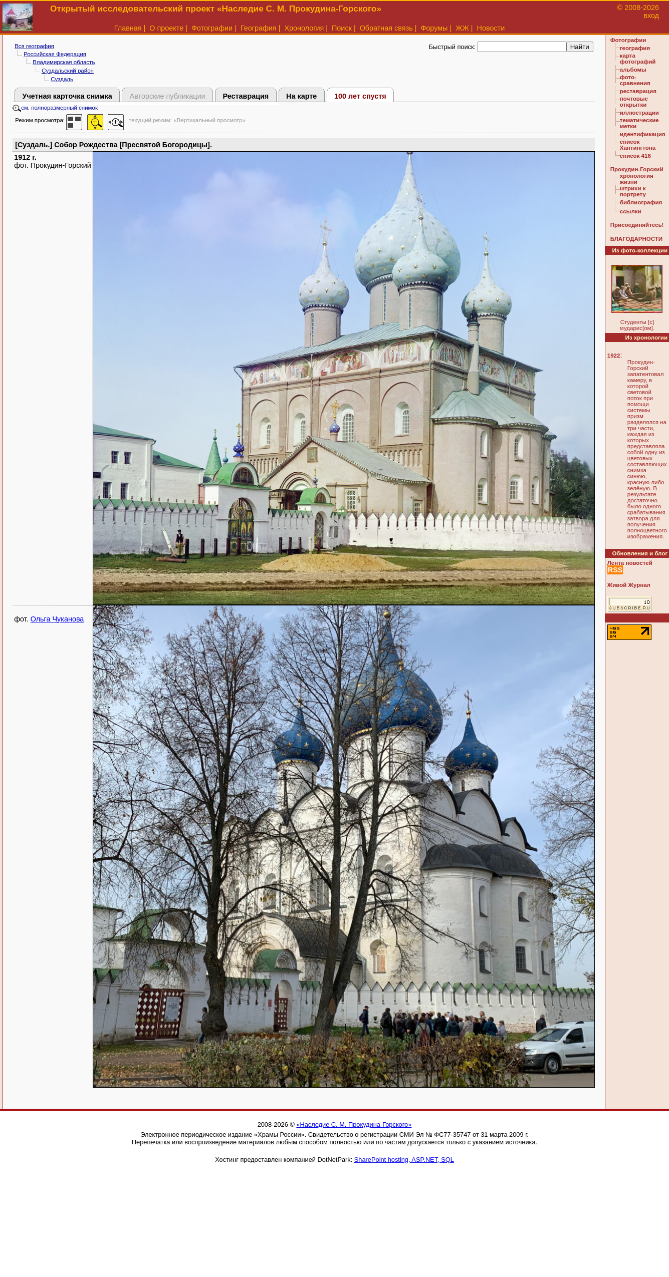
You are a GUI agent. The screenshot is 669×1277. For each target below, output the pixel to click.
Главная (128, 28)
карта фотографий (638, 59)
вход (651, 16)
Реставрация (245, 96)
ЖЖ (462, 28)
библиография (641, 202)
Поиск (342, 28)
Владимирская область (64, 62)
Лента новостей (629, 563)
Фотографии (212, 28)
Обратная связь (386, 28)
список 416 (635, 156)
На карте (301, 96)
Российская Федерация (55, 54)
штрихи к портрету (633, 191)
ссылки (630, 211)
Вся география (34, 46)
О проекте (166, 28)
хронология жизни (636, 179)
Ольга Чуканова (57, 619)
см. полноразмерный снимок (55, 108)
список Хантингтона (637, 145)
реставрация (638, 91)
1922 (613, 356)
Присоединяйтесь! (637, 225)
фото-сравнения (635, 80)
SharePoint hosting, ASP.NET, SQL (404, 1159)
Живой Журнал (628, 585)
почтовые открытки (634, 102)
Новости (491, 28)
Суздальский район (68, 71)
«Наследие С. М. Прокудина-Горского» (353, 1124)
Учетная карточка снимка (67, 96)
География (259, 28)
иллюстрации (639, 113)
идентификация (642, 134)
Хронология (304, 28)
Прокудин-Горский (636, 169)
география (635, 48)
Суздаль (62, 79)
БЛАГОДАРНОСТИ (636, 239)
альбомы (633, 70)
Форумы (434, 28)
